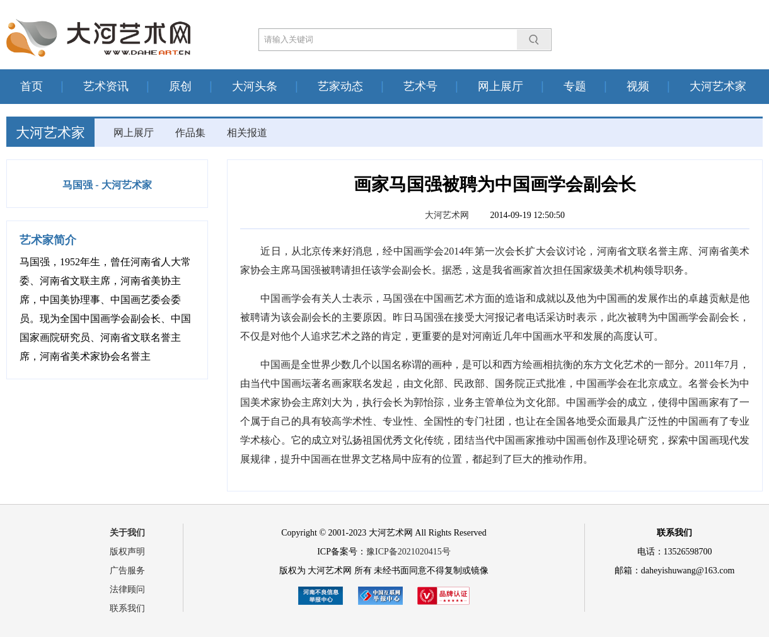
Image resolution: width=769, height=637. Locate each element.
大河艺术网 (447, 215)
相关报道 (247, 132)
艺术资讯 (106, 86)
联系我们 (127, 608)
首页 (31, 86)
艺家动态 (340, 86)
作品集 (190, 132)
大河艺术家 (718, 86)
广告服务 (127, 570)
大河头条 (254, 86)
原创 (180, 86)
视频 (638, 86)
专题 (575, 86)
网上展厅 (500, 86)
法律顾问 (127, 589)
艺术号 (420, 86)
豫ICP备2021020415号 (408, 551)
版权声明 (127, 551)
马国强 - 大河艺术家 (106, 185)
